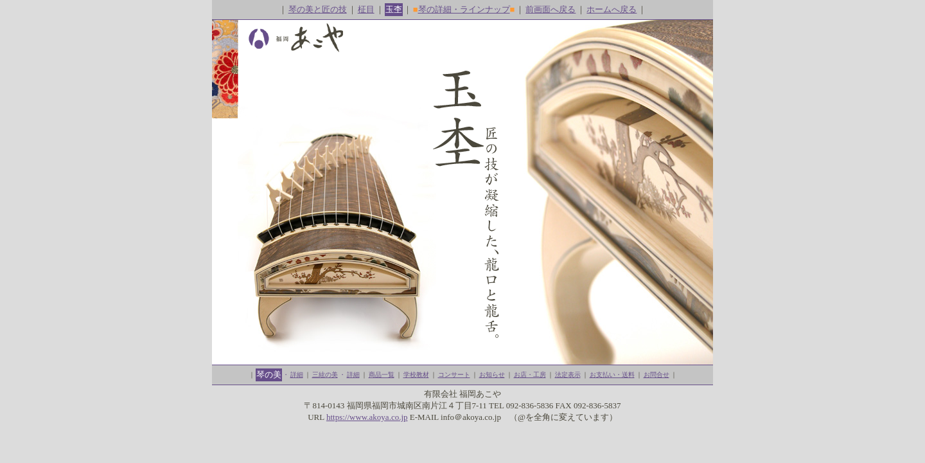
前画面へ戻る (550, 9)
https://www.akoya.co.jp (367, 417)
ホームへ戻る (611, 9)
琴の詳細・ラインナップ (464, 9)
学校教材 (416, 374)
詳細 (296, 374)
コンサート (454, 374)
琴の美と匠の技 (317, 9)
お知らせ (492, 374)
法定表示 (568, 374)
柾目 (366, 9)
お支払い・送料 (612, 374)
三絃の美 (325, 374)
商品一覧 (381, 374)
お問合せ (656, 374)
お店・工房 (530, 374)
